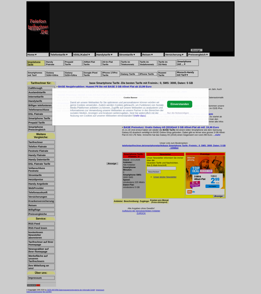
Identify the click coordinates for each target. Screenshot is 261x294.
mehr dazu (139, 115)
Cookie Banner (130, 97)
